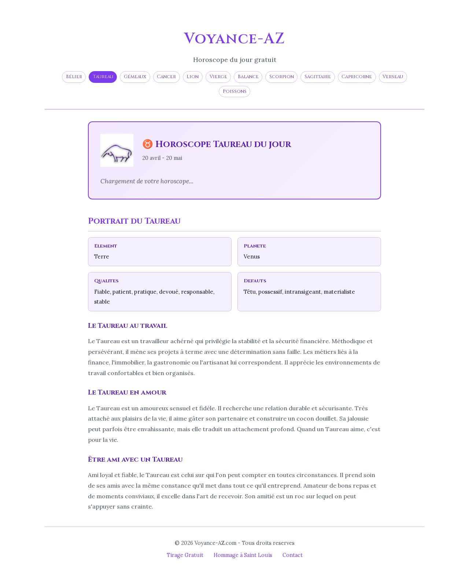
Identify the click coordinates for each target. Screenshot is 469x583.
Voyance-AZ (234, 39)
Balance (248, 77)
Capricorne (356, 77)
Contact (292, 555)
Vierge (218, 77)
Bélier (74, 77)
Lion (193, 77)
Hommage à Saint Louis (243, 555)
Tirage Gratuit (185, 555)
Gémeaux (135, 77)
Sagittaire (317, 77)
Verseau (393, 77)
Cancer (166, 77)
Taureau (103, 77)
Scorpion (281, 77)
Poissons (235, 91)
